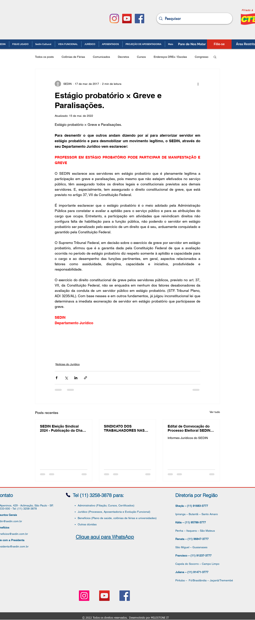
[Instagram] (114, 18)
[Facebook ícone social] (139, 18)
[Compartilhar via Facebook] (56, 378)
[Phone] (68, 495)
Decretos (123, 56)
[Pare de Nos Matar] (192, 44)
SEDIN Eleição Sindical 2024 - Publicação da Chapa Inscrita (63, 428)
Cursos (141, 56)
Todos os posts (44, 56)
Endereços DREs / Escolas (170, 56)
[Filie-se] (219, 44)
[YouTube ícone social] (127, 18)
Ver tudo (215, 412)
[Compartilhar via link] (85, 378)
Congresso (201, 56)
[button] (215, 56)
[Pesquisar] (194, 18)
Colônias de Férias (73, 56)
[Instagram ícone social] (84, 595)
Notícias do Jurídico (67, 364)
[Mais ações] (198, 83)
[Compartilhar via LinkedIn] (76, 378)
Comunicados (101, 56)
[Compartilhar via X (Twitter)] (66, 378)
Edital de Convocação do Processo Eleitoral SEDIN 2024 (189, 428)
